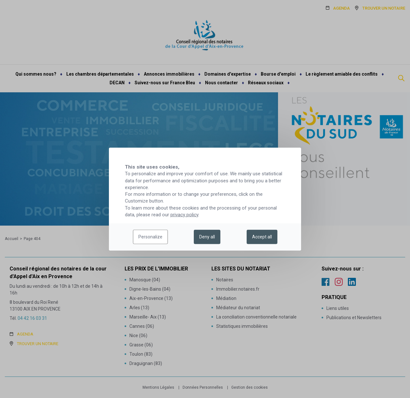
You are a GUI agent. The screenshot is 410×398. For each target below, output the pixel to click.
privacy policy (184, 215)
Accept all (262, 236)
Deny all (207, 236)
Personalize (150, 236)
